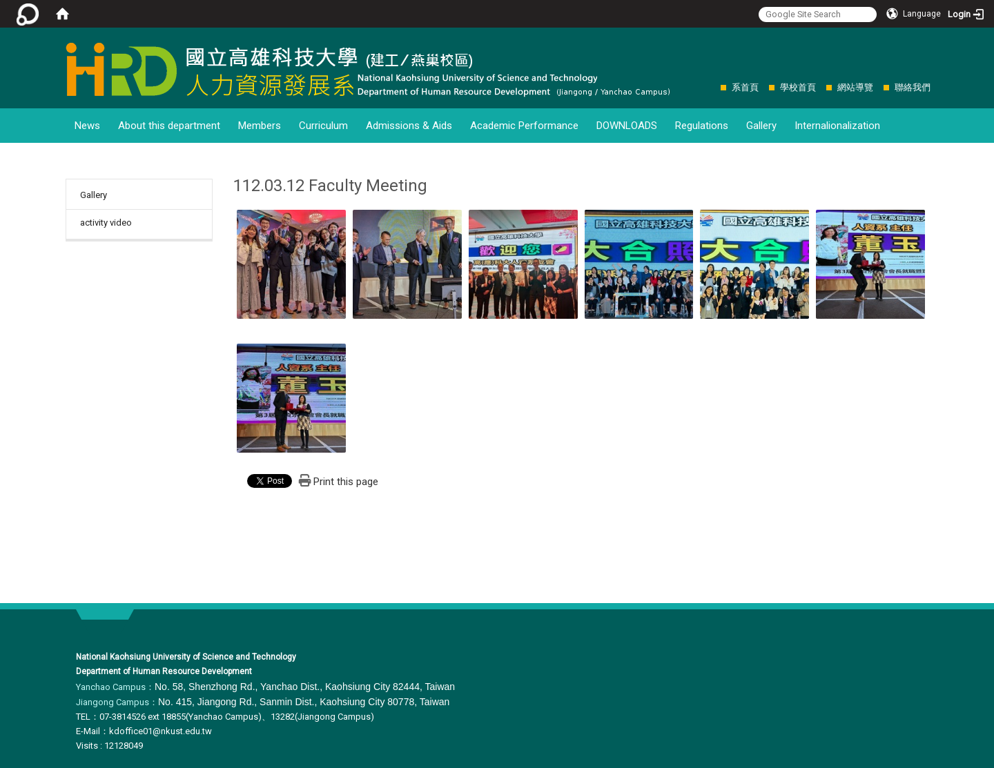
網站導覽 (855, 87)
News (87, 125)
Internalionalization (837, 125)
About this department (169, 125)
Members (259, 125)
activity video (106, 222)
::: (713, 87)
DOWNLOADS (626, 125)
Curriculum (323, 125)
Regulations (701, 125)
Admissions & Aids (409, 125)
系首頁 (745, 87)
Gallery (761, 125)
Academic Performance (524, 125)
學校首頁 (798, 87)
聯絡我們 (912, 87)
